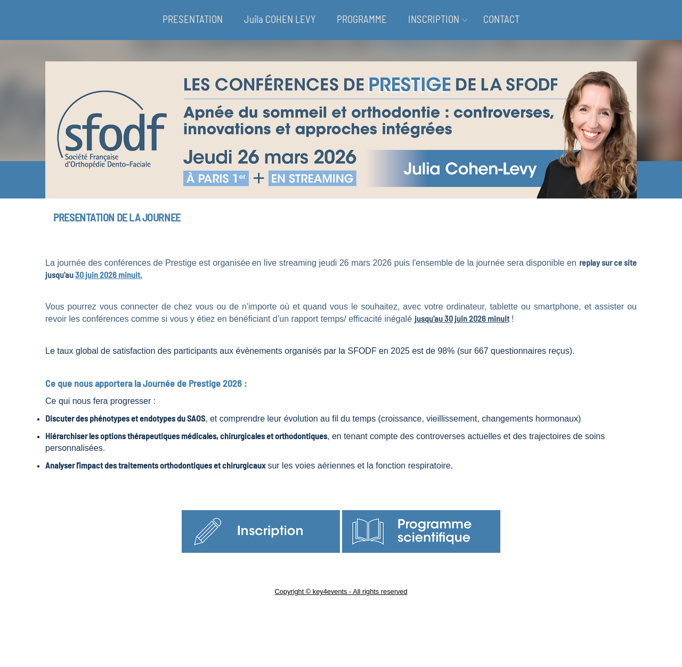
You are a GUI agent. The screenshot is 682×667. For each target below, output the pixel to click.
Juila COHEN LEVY (279, 19)
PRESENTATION (193, 19)
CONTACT (501, 19)
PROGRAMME (362, 19)
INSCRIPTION (433, 19)
